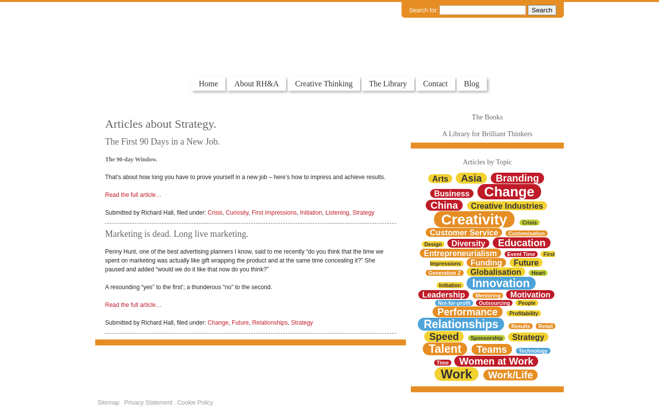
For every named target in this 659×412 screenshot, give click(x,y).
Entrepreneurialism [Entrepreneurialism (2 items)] (460, 253)
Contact (435, 83)
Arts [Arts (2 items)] (440, 178)
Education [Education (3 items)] (522, 242)
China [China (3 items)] (444, 205)
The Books (487, 117)
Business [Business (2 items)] (452, 193)
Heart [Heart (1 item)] (538, 273)
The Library (388, 83)
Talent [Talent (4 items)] (445, 348)
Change (218, 322)
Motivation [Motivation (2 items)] (530, 294)
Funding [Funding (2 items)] (486, 262)
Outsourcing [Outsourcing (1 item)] (494, 303)
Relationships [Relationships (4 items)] (461, 324)
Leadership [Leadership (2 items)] (443, 294)
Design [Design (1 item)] (433, 244)
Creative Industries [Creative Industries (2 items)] (507, 205)
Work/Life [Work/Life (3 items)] (510, 375)
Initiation (311, 212)
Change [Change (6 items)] (509, 191)
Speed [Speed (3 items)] (444, 336)
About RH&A (256, 83)
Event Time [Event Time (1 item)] (521, 254)
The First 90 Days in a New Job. (162, 142)
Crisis (215, 212)
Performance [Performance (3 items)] (468, 311)
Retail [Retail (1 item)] (546, 326)
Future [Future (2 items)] (526, 262)
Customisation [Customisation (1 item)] (527, 233)
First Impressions (274, 212)
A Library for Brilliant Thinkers (487, 134)
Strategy (363, 212)
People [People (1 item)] (527, 303)
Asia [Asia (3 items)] (471, 178)
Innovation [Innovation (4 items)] (501, 283)
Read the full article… (133, 194)
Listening (337, 212)
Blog (471, 83)
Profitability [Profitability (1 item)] (524, 313)
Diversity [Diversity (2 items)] (468, 243)
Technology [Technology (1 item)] (533, 351)
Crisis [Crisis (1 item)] (529, 222)
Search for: (423, 10)
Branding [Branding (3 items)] (517, 178)
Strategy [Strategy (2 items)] (529, 337)
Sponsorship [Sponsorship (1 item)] (487, 338)
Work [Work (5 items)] (456, 374)
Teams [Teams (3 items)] (491, 349)
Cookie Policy (195, 402)
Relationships (270, 322)
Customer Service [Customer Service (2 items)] (464, 232)
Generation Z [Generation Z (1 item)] (445, 273)
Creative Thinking (324, 83)
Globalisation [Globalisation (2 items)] (496, 271)
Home (208, 83)
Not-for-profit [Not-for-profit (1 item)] (454, 303)
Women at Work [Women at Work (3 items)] (496, 361)
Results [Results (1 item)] (520, 326)
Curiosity (237, 212)
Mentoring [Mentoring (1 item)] (488, 296)
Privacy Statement (148, 402)
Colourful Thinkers (146, 58)
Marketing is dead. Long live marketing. (176, 234)
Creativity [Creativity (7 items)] (474, 219)
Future (240, 322)
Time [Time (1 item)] (443, 363)
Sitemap (108, 402)
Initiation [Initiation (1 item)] (450, 285)
